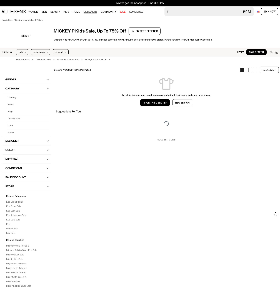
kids (66, 12)
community (108, 12)
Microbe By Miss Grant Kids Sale (21, 250)
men (44, 12)
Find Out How (156, 3)
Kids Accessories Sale (16, 215)
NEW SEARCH (182, 103)
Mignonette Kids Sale (16, 264)
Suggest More (166, 140)
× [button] (32, 60)
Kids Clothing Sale (14, 202)
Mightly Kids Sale (14, 259)
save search (256, 52)
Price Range (39, 52)
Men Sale (10, 233)
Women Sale (12, 229)
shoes (11, 105)
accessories (14, 119)
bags (10, 112)
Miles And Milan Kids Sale (18, 286)
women (33, 12)
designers (90, 12)
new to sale (268, 70)
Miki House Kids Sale (16, 273)
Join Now (269, 11)
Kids (8, 224)
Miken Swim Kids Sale (16, 268)
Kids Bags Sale (13, 211)
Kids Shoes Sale (13, 206)
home (76, 12)
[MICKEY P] (26, 36)
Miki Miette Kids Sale (16, 277)
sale (123, 12)
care (10, 126)
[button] (7, 52)
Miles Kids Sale (13, 282)
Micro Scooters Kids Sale (17, 246)
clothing (12, 98)
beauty (55, 12)
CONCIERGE (136, 12)
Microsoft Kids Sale (15, 255)
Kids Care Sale (13, 220)
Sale (21, 52)
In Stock (60, 52)
